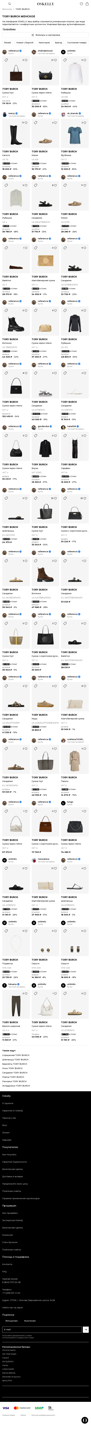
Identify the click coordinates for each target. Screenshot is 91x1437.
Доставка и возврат (12, 1176)
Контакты (7, 1264)
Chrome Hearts (8, 1350)
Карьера (6, 1140)
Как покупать (9, 1154)
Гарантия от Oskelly (12, 1110)
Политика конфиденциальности (43, 1415)
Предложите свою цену (15, 1184)
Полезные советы (11, 1191)
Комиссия (7, 1235)
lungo (70, 802)
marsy (11, 113)
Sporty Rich (7, 1380)
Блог (4, 1125)
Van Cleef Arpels (9, 1354)
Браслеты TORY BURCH (14, 1064)
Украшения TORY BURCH (15, 1055)
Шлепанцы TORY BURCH (15, 1059)
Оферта (23, 1415)
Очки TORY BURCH (12, 1068)
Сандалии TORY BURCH (14, 1072)
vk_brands (72, 113)
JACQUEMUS (7, 1361)
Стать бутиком (9, 1242)
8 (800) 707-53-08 (11, 1282)
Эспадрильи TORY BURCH (16, 1086)
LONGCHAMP (8, 1369)
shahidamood (45, 51)
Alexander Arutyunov (11, 1377)
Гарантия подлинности (14, 1162)
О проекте (7, 1103)
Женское (7, 9)
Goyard (5, 1358)
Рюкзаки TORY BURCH (14, 1081)
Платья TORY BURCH (13, 1077)
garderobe (43, 426)
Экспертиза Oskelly (12, 1220)
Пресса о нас (9, 1118)
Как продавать (10, 1213)
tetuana (12, 984)
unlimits (71, 51)
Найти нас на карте (12, 1307)
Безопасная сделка (12, 1169)
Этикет (6, 1132)
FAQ (4, 1271)
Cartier (5, 1365)
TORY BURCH (10, 89)
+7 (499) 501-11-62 (11, 1293)
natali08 (71, 426)
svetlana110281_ (75, 739)
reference (13, 51)
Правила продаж (8, 1415)
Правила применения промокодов (21, 1198)
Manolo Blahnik (8, 1373)
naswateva (43, 859)
